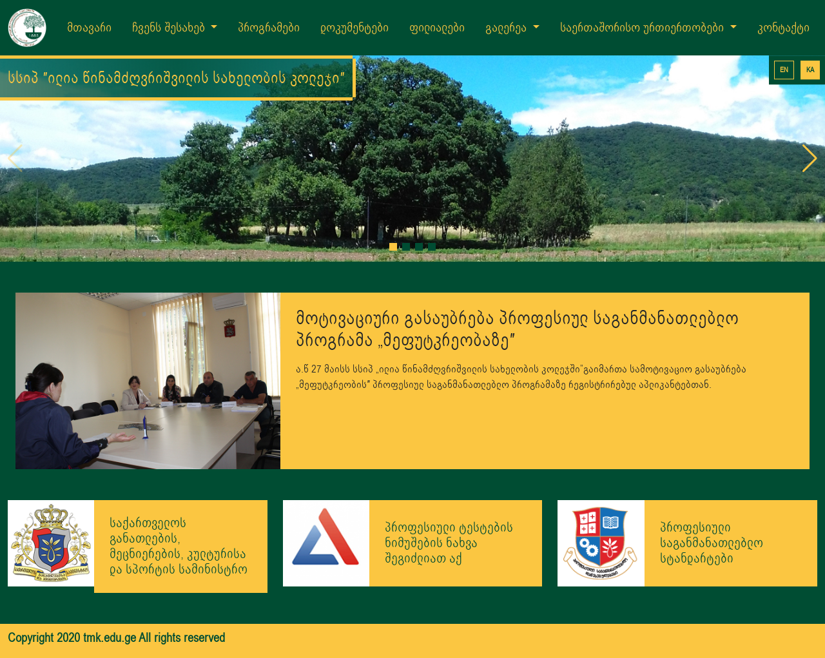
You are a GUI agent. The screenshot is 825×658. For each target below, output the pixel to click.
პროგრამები (269, 27)
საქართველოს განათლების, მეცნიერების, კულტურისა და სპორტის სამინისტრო (179, 546)
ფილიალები (437, 27)
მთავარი (89, 27)
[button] (393, 247)
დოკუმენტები (354, 27)
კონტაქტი (783, 27)
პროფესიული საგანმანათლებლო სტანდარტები (711, 543)
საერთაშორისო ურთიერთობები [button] (643, 27)
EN (784, 70)
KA (810, 70)
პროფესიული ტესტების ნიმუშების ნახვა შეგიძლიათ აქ (449, 543)
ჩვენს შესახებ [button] (170, 27)
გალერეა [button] (507, 27)
